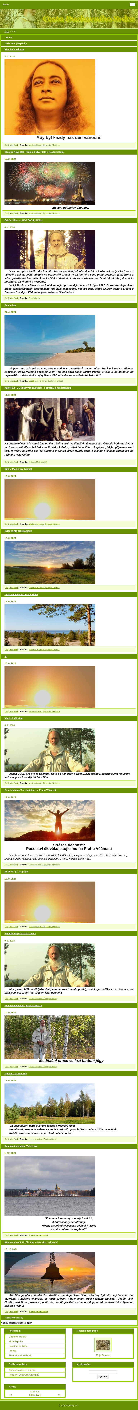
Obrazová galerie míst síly (22, 1370)
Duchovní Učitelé (17, 1336)
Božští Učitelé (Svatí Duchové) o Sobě (46, 381)
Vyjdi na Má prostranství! (18, 531)
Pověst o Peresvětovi (38, 1235)
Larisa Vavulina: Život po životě (43, 999)
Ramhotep (10, 305)
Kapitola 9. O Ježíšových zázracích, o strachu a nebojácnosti (37, 387)
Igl (5, 656)
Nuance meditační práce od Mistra (23, 1005)
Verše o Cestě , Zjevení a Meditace (44, 145)
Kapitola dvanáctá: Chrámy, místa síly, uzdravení (31, 1242)
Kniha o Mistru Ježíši (38, 462)
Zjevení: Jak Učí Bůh (15, 1073)
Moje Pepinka (16, 1341)
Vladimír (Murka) (13, 718)
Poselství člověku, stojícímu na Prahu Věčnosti (30, 790)
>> (59, 1394)
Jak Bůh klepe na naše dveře (20, 933)
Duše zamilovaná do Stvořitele (21, 594)
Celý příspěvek (11, 145)
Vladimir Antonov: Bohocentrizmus (44, 524)
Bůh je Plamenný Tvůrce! (18, 469)
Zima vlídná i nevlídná (20, 1355)
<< (10, 1394)
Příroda (12, 1350)
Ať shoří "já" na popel (16, 871)
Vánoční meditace (14, 49)
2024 (38, 1394)
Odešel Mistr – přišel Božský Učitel (23, 220)
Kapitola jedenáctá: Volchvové (21, 1146)
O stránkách (34, 298)
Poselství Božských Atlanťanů (24, 1374)
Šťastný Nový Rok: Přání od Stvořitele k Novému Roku (34, 152)
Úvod (6, 31)
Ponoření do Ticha (18, 1346)
